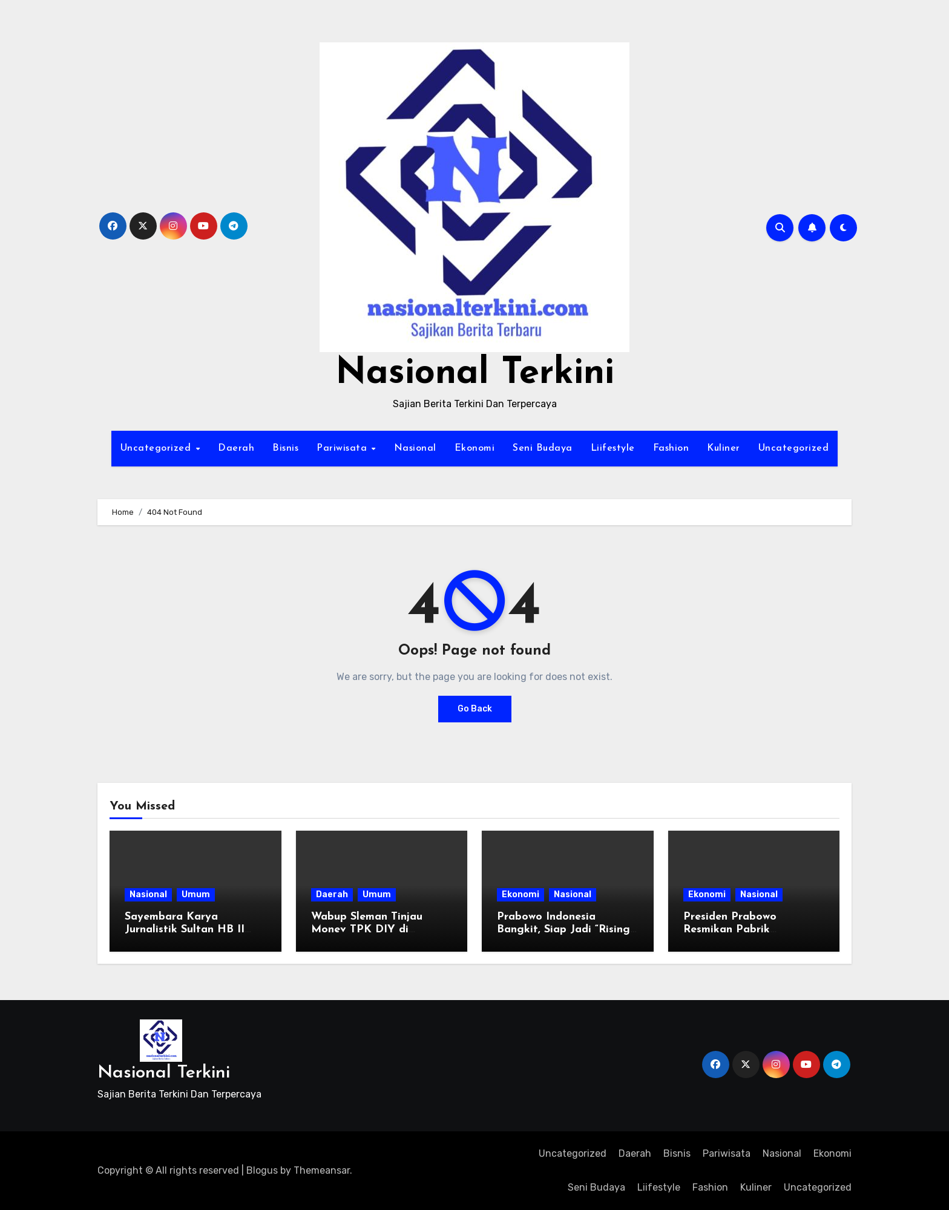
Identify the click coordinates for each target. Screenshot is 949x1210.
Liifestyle (613, 448)
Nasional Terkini (474, 374)
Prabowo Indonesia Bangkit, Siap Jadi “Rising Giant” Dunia (563, 930)
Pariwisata (343, 448)
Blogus (262, 1170)
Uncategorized (157, 448)
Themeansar (322, 1170)
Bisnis (285, 448)
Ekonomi (475, 448)
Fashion (671, 448)
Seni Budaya (543, 448)
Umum (196, 894)
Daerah (236, 448)
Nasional (415, 448)
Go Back (475, 709)
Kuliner (723, 448)
